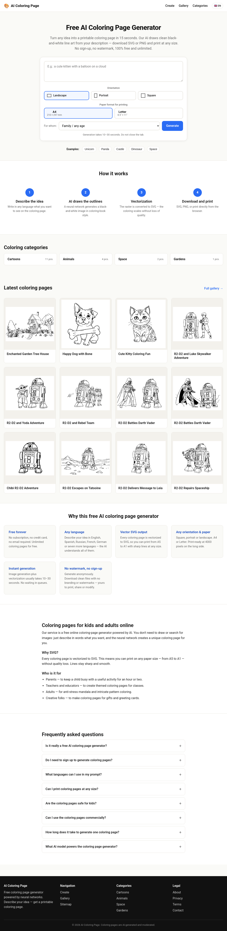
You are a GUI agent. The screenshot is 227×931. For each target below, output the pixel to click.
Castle (120, 149)
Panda (105, 149)
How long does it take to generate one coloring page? (82, 832)
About (177, 892)
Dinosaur (136, 149)
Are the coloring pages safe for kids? (71, 803)
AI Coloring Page (21, 6)
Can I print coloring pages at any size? (72, 789)
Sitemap (66, 904)
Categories (200, 6)
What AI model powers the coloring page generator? (81, 846)
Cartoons (122, 892)
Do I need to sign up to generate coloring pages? (79, 760)
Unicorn (89, 149)
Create (170, 6)
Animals (122, 898)
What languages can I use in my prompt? (74, 774)
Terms (177, 904)
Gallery (183, 6)
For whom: (50, 125)
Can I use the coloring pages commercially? (76, 818)
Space (153, 149)
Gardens (122, 910)
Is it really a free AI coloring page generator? (76, 746)
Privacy (178, 898)
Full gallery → (213, 288)
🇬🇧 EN (217, 5)
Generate (172, 126)
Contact (178, 910)
